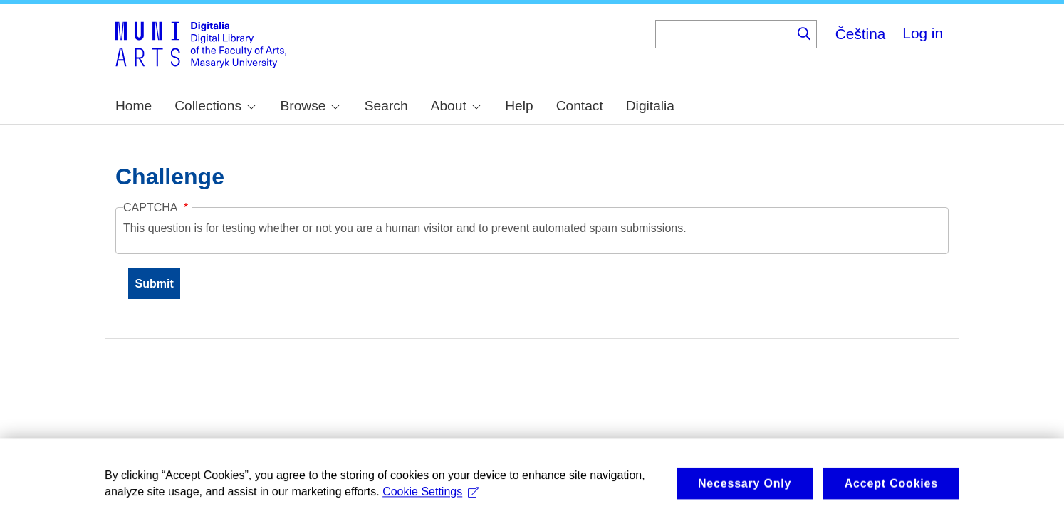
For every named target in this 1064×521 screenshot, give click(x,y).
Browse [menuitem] (310, 105)
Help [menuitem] (519, 105)
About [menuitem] (456, 105)
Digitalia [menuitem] (650, 105)
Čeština (860, 34)
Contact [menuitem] (579, 105)
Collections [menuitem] (215, 105)
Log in (922, 33)
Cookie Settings (430, 499)
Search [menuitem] (386, 105)
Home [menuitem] (133, 105)
